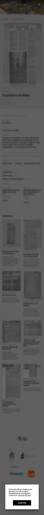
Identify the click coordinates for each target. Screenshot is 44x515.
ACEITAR (22, 503)
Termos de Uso (24, 495)
